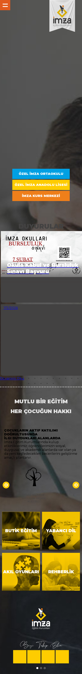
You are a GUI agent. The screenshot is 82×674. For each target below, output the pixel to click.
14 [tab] (29, 383)
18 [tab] (53, 383)
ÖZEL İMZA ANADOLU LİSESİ (41, 185)
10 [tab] (59, 378)
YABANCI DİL (61, 530)
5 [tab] (29, 378)
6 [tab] (35, 378)
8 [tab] (47, 378)
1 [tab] (4, 378)
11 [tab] (66, 378)
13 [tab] (78, 378)
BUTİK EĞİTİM (21, 530)
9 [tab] (53, 378)
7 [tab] (41, 378)
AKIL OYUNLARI (21, 571)
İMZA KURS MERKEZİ (41, 196)
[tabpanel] (41, 305)
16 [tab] (41, 383)
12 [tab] (72, 378)
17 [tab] (47, 383)
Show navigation (5, 5)
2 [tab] (10, 378)
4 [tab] (22, 378)
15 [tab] (35, 383)
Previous (6, 485)
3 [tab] (16, 378)
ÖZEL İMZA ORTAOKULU (41, 174)
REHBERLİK (61, 571)
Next (76, 485)
